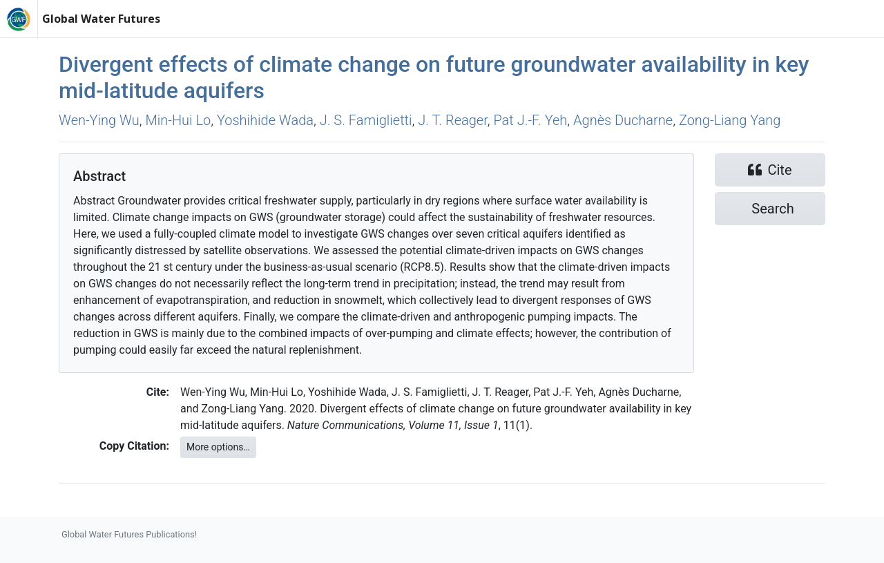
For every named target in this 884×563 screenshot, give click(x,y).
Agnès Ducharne (623, 120)
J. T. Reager (452, 120)
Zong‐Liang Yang (729, 120)
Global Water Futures (101, 18)
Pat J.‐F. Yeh (530, 120)
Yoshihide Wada (265, 120)
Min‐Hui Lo (178, 120)
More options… (218, 446)
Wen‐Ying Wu (99, 120)
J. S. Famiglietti (366, 120)
